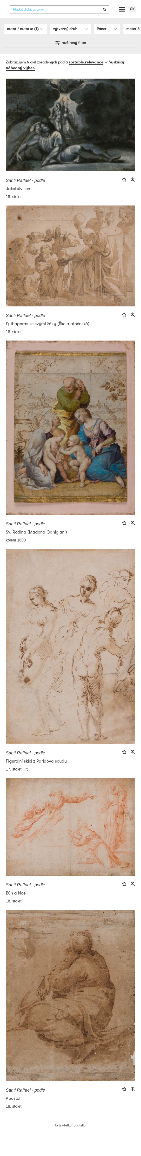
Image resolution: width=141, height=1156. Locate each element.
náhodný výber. (20, 77)
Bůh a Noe (16, 902)
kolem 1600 (16, 549)
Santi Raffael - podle (25, 189)
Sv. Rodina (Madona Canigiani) (36, 541)
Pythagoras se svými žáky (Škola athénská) (47, 332)
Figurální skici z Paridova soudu (36, 770)
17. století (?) (17, 778)
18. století (14, 206)
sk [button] (132, 18)
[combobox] (59, 18)
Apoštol (13, 1107)
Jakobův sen (18, 197)
